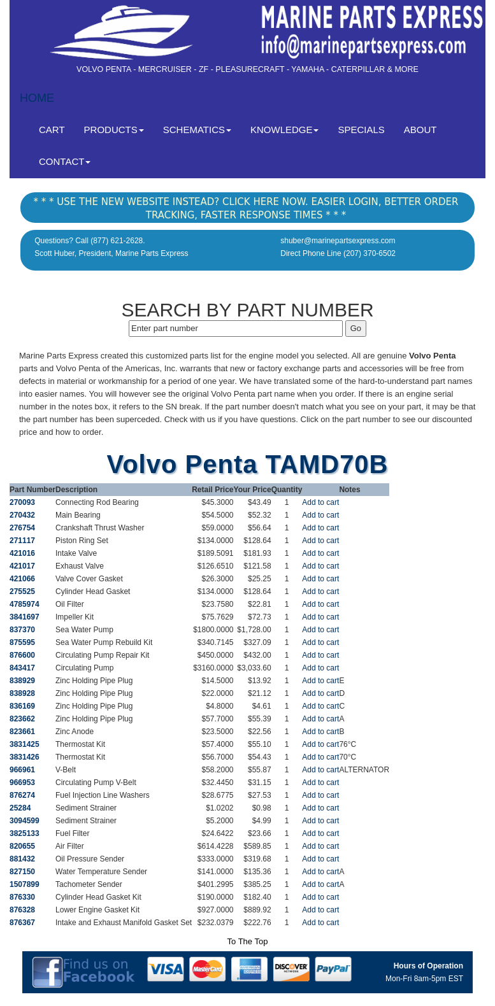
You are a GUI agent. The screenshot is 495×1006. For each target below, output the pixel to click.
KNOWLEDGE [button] (284, 129)
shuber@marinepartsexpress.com (337, 240)
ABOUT (420, 129)
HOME (37, 98)
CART (57, 129)
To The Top (247, 941)
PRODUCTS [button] (114, 129)
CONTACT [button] (64, 161)
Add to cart (320, 502)
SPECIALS (361, 129)
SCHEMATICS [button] (197, 129)
